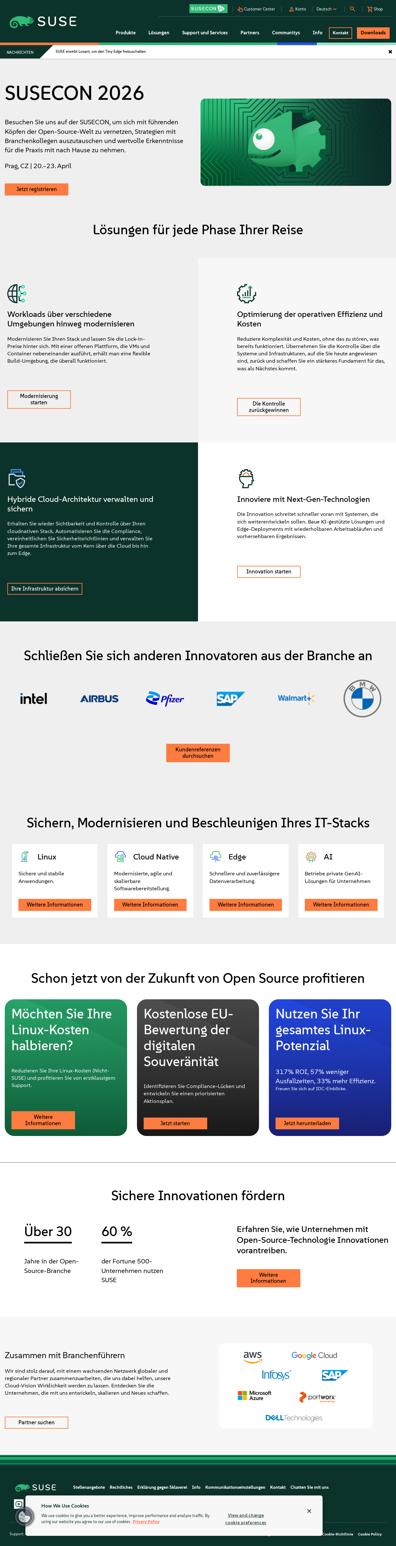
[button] (210, 6)
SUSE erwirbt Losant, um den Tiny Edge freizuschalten (101, 51)
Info (196, 1487)
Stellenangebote (89, 1487)
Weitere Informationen (55, 904)
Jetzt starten (175, 1123)
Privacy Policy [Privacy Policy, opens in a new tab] (146, 1522)
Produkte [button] (126, 33)
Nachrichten (20, 52)
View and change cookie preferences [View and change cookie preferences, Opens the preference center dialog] (245, 1518)
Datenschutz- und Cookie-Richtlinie (321, 1534)
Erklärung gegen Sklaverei (162, 1487)
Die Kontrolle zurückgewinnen (269, 406)
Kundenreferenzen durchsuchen (198, 752)
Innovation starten (268, 571)
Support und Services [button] (205, 33)
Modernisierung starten (39, 399)
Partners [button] (250, 33)
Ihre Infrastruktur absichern (45, 588)
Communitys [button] (286, 33)
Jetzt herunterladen (307, 1123)
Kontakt (278, 1487)
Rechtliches (121, 1487)
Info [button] (318, 33)
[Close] (309, 1511)
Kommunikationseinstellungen (235, 1487)
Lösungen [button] (158, 33)
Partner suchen (36, 1422)
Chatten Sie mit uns (309, 1487)
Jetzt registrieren (37, 189)
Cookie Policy (370, 1534)
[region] (174, 1515)
